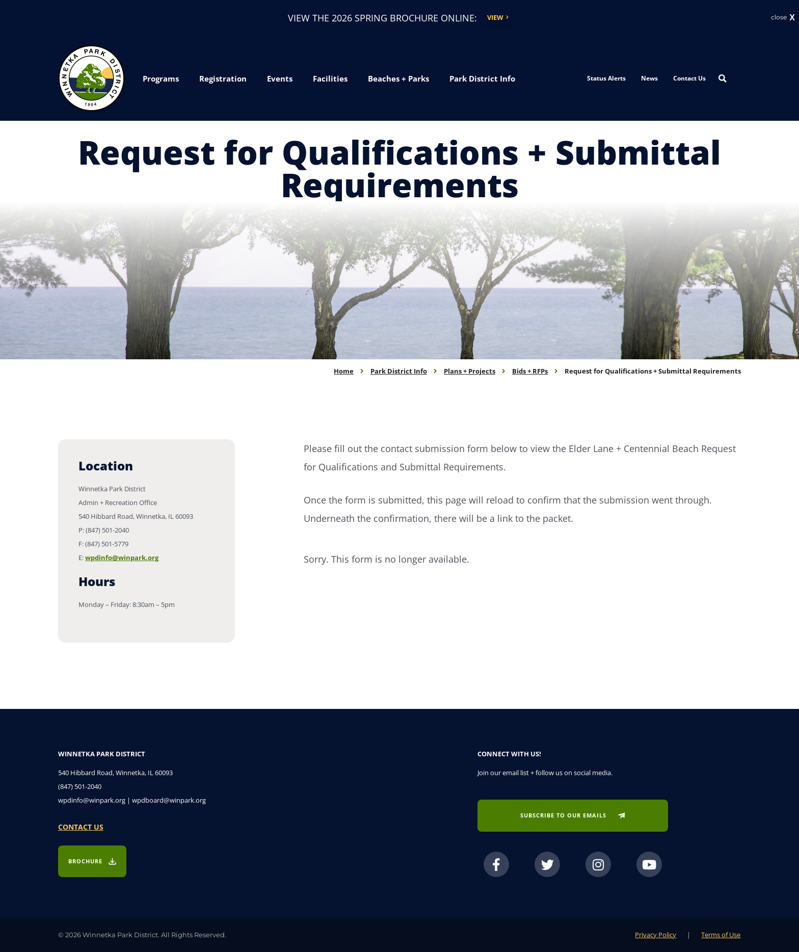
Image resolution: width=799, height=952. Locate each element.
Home (344, 371)
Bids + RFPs (530, 371)
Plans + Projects (469, 371)
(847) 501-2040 (79, 786)
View (495, 17)
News (649, 78)
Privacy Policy (655, 934)
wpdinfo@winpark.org (121, 557)
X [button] (792, 18)
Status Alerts (606, 78)
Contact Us (689, 78)
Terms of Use (720, 934)
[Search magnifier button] (722, 78)
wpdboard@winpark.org (169, 800)
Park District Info (398, 371)
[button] (160, 79)
